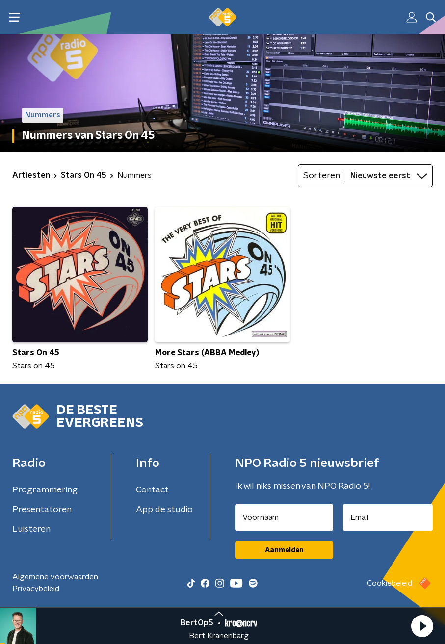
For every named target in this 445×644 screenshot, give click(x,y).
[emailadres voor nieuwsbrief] (388, 517)
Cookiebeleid (389, 583)
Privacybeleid (35, 588)
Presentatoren (42, 509)
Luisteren (31, 529)
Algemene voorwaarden (55, 577)
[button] (422, 626)
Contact (152, 490)
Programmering (45, 490)
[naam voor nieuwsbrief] (284, 517)
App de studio (164, 509)
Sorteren (321, 175)
